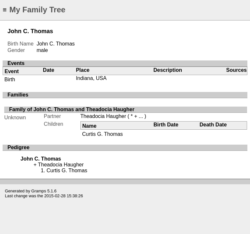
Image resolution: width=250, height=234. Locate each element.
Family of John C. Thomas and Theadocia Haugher (71, 109)
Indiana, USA (91, 78)
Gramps (38, 190)
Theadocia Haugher (103, 116)
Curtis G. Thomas (102, 134)
